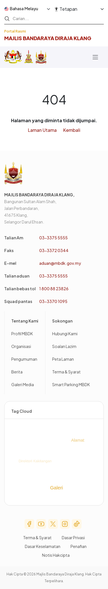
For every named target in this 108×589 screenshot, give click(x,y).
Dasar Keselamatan (42, 546)
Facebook (29, 524)
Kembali (71, 130)
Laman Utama (42, 130)
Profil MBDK (22, 333)
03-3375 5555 (53, 237)
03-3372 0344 (54, 250)
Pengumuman (24, 359)
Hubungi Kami (65, 333)
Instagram (65, 524)
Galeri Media (22, 384)
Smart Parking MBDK (71, 384)
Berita (17, 371)
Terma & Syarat (66, 371)
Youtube (41, 524)
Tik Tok (76, 524)
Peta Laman (63, 359)
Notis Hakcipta (56, 555)
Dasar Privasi (73, 537)
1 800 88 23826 (54, 288)
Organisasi (21, 346)
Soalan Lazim (64, 346)
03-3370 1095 (53, 301)
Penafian (78, 546)
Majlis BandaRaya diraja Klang (47, 38)
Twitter (53, 524)
